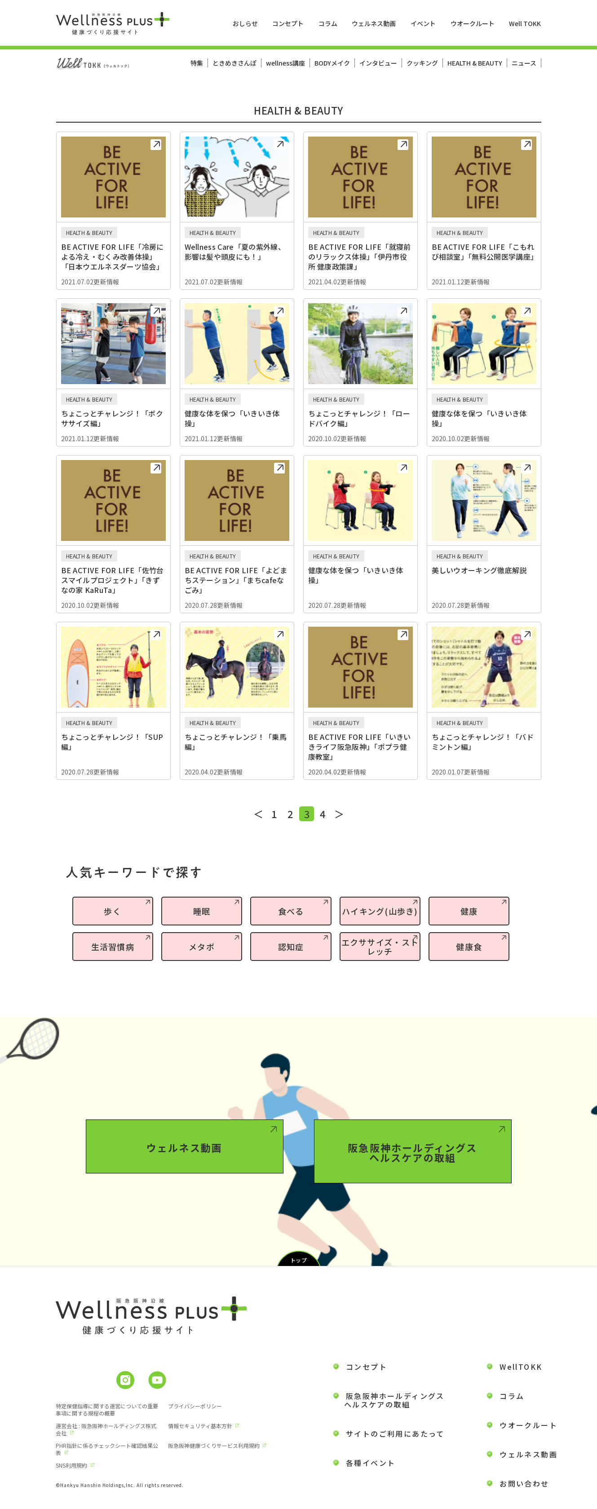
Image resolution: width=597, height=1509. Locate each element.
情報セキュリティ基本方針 (200, 1425)
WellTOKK (521, 1366)
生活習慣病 (112, 946)
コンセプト (288, 23)
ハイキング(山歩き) (380, 911)
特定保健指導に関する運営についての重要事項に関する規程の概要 (107, 1409)
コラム (327, 23)
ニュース (524, 62)
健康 (469, 911)
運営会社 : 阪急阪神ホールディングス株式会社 (106, 1429)
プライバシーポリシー (195, 1406)
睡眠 (202, 911)
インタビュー (378, 62)
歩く (112, 911)
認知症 (291, 946)
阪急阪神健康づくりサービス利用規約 (214, 1445)
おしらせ (245, 23)
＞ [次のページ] (339, 813)
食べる (291, 911)
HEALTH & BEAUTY (474, 62)
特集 (196, 62)
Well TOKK (525, 23)
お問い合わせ (524, 1483)
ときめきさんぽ (234, 62)
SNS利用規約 (71, 1465)
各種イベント (370, 1462)
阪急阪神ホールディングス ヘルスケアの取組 (389, 1400)
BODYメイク (332, 62)
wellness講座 (285, 62)
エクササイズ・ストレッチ (380, 946)
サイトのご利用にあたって (395, 1433)
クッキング (422, 62)
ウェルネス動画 (374, 23)
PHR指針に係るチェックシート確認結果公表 (107, 1449)
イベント (423, 23)
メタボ (202, 946)
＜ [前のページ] (258, 813)
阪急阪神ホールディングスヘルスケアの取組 (412, 1194)
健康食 (469, 946)
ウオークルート (473, 23)
